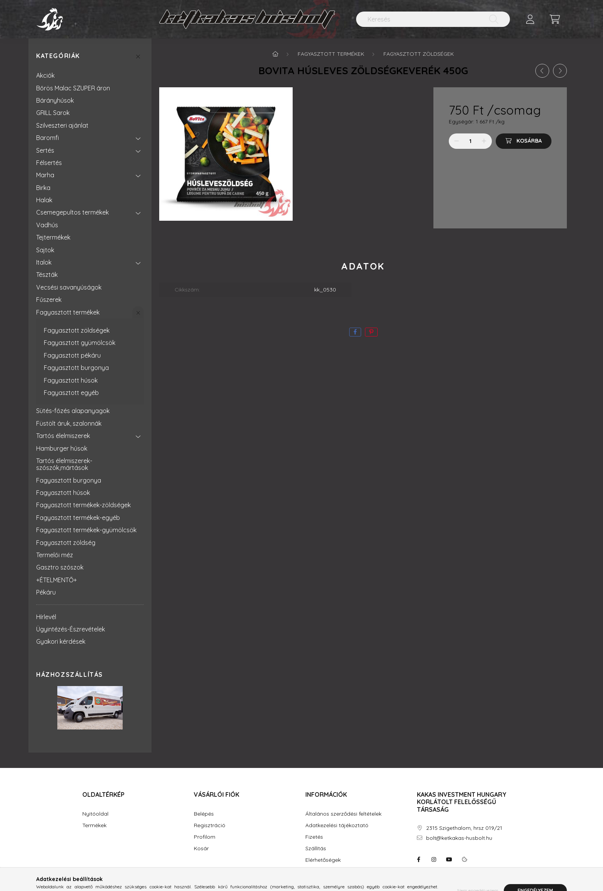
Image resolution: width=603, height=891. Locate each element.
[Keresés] (433, 19)
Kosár (201, 848)
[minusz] (456, 141)
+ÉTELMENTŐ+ (56, 580)
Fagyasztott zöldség (65, 542)
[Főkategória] (275, 53)
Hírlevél (46, 617)
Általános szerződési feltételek (343, 814)
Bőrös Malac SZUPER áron (73, 88)
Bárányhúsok (55, 100)
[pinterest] (371, 332)
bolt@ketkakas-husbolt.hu (459, 838)
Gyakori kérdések (60, 641)
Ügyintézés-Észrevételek (70, 629)
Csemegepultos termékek (72, 212)
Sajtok (45, 250)
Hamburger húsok (61, 448)
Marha (45, 175)
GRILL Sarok (53, 113)
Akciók (45, 75)
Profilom (204, 837)
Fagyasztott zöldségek (77, 330)
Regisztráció (209, 825)
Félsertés (49, 163)
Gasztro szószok (59, 567)
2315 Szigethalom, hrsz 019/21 (464, 828)
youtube (449, 859)
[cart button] (554, 19)
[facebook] (355, 332)
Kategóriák (58, 56)
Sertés (45, 150)
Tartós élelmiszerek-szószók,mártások (64, 464)
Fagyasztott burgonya (76, 367)
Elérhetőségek (323, 860)
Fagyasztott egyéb (71, 392)
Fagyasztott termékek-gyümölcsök (86, 530)
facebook (418, 859)
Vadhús (47, 225)
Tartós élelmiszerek (63, 436)
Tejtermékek (53, 237)
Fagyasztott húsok (71, 380)
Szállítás (315, 848)
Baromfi (47, 138)
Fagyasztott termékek (68, 312)
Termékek (94, 825)
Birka (43, 188)
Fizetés (314, 837)
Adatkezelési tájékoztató (336, 825)
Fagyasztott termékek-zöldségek (83, 505)
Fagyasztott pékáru (72, 355)
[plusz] (484, 141)
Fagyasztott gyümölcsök (79, 342)
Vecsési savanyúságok (69, 287)
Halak (44, 200)
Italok (44, 262)
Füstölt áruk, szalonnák (69, 423)
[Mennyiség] (470, 141)
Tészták (47, 274)
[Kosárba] (523, 141)
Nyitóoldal (95, 814)
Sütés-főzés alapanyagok (73, 411)
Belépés (204, 814)
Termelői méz (54, 555)
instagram (433, 859)
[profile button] (530, 19)
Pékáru (46, 592)
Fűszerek (49, 299)
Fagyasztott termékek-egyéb (78, 517)
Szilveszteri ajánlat (62, 125)
